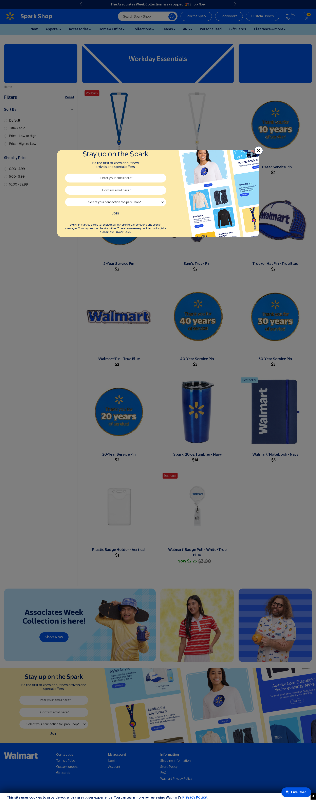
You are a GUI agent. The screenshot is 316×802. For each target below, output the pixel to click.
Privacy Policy (194, 797)
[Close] (258, 150)
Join (115, 213)
